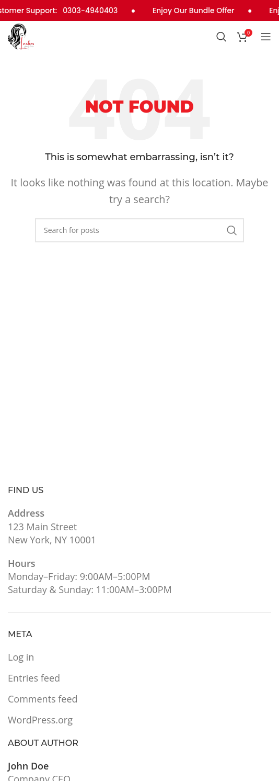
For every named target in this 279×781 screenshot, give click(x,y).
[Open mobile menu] (265, 36)
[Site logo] (21, 35)
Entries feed (34, 678)
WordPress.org (40, 719)
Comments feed (43, 699)
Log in (21, 657)
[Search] (221, 36)
